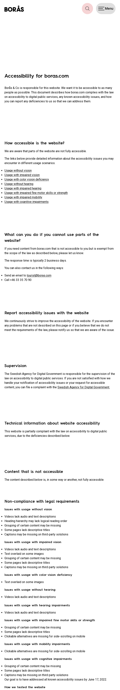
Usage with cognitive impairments (26, 202)
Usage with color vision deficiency (26, 179)
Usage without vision (18, 170)
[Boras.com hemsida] (14, 8)
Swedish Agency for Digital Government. (83, 387)
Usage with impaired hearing (22, 188)
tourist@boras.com (39, 275)
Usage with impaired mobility (23, 197)
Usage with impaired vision (22, 175)
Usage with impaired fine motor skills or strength (36, 193)
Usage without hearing (18, 184)
